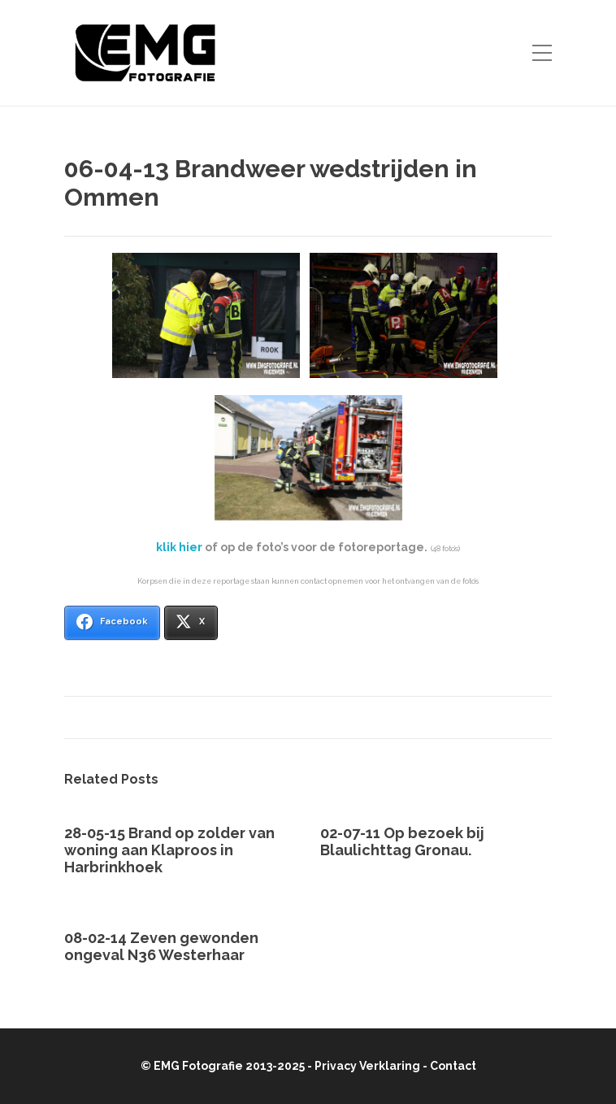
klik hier (179, 547)
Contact (453, 1065)
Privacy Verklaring (367, 1065)
